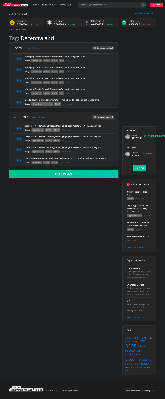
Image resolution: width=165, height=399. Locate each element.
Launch (128, 370)
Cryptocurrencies (134, 215)
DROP (130, 345)
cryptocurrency (146, 359)
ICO (128, 301)
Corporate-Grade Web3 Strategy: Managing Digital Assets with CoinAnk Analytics (63, 126)
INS (61, 61)
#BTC (127, 338)
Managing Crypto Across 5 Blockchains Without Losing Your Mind (55, 56)
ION (138, 350)
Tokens (141, 346)
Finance (147, 367)
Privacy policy (148, 391)
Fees (50, 104)
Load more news (63, 174)
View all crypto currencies (145, 13)
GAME (137, 364)
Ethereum (130, 350)
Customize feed (103, 48)
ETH (134, 367)
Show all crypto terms (136, 317)
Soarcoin (135, 152)
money (135, 341)
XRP (140, 355)
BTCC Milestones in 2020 (138, 236)
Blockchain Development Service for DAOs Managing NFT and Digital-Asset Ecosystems (65, 158)
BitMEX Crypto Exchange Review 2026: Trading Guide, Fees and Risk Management (62, 100)
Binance (128, 367)
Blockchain (37, 61)
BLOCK (54, 61)
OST (127, 364)
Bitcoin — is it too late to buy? (138, 193)
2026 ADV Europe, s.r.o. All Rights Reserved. (63, 391)
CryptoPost (147, 215)
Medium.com (70, 61)
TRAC (132, 364)
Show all (139, 168)
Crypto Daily (67, 104)
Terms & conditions (131, 391)
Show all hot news (135, 247)
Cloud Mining (133, 268)
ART (146, 338)
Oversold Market (135, 284)
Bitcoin (130, 198)
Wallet (140, 367)
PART (133, 338)
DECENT (128, 341)
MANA (46, 61)
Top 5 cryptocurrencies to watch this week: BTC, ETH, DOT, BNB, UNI (139, 208)
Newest (36, 48)
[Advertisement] (139, 82)
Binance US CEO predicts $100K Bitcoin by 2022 (138, 224)
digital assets (38, 130)
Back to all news (17, 29)
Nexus (134, 135)
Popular (27, 48)
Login (156, 5)
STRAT (48, 130)
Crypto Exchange (39, 104)
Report (140, 338)
